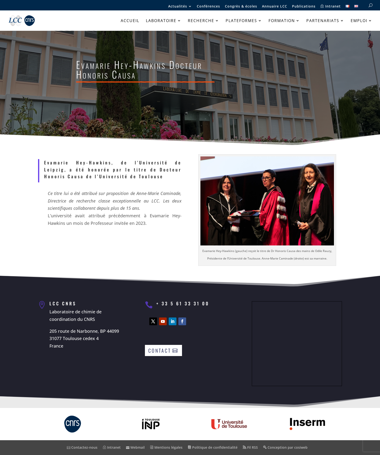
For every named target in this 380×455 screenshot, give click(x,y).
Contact (159, 350)
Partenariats (322, 21)
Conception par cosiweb (285, 447)
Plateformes (241, 21)
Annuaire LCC (274, 6)
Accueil (130, 21)
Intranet (330, 6)
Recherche (201, 21)
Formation (282, 21)
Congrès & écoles (241, 6)
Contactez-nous (82, 447)
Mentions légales (166, 447)
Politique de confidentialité (213, 447)
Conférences (208, 6)
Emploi (359, 21)
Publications (304, 6)
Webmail (135, 447)
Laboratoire (161, 21)
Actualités (177, 6)
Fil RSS (250, 447)
